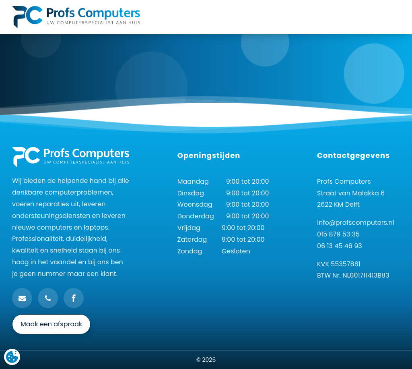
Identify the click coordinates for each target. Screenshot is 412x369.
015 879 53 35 (338, 234)
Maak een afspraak (51, 324)
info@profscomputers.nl (355, 222)
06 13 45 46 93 (339, 246)
